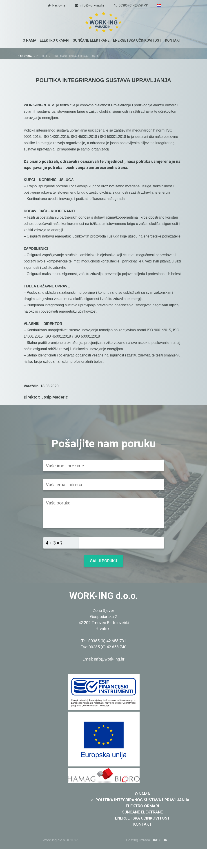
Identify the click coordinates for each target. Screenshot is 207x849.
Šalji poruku (103, 560)
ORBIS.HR (159, 840)
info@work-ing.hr (92, 5)
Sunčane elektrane (91, 40)
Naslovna (58, 5)
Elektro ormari (54, 40)
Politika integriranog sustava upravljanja (142, 799)
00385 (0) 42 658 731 (134, 5)
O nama (29, 40)
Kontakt (173, 40)
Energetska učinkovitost (137, 40)
